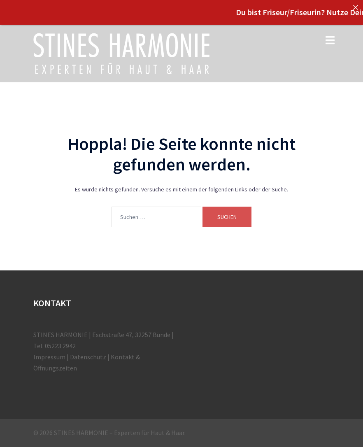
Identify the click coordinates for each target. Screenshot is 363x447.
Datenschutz (88, 357)
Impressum (49, 357)
